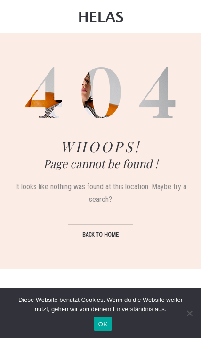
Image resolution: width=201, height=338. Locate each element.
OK (102, 324)
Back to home (100, 234)
